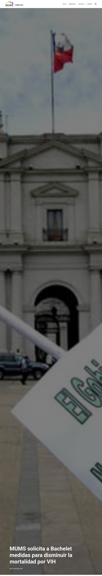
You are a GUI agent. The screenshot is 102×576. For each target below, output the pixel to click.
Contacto (89, 4)
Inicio (64, 4)
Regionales (72, 4)
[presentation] (67, 4)
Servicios (81, 4)
